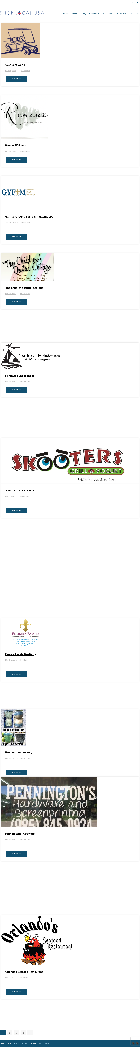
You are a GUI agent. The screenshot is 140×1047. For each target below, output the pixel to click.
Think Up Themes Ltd (21, 1043)
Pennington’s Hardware (20, 833)
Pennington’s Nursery (18, 752)
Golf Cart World (15, 65)
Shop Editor (25, 222)
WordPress (44, 1043)
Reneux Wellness (15, 145)
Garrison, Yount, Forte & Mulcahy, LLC (29, 216)
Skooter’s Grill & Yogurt (20, 490)
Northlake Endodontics (19, 375)
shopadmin (25, 71)
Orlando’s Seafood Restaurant (24, 972)
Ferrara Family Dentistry (20, 654)
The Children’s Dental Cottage (24, 288)
